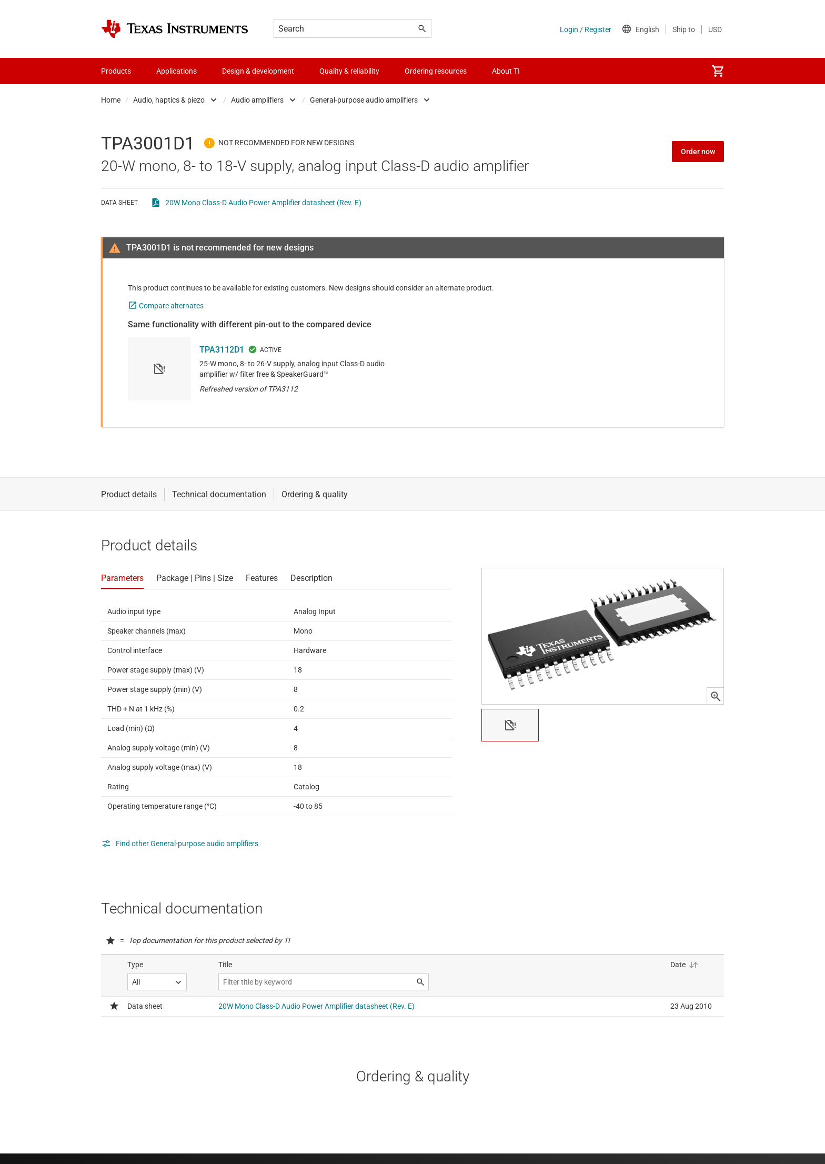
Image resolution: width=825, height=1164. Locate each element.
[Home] (174, 28)
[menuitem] (718, 71)
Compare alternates (171, 306)
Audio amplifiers (257, 100)
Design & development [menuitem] (258, 71)
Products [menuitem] (116, 71)
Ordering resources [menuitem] (436, 71)
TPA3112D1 (221, 350)
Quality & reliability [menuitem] (349, 71)
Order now (698, 151)
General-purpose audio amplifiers (364, 100)
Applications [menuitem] (176, 71)
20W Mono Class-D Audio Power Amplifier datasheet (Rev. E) (263, 202)
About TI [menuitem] (506, 71)
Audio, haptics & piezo (169, 100)
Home (110, 100)
